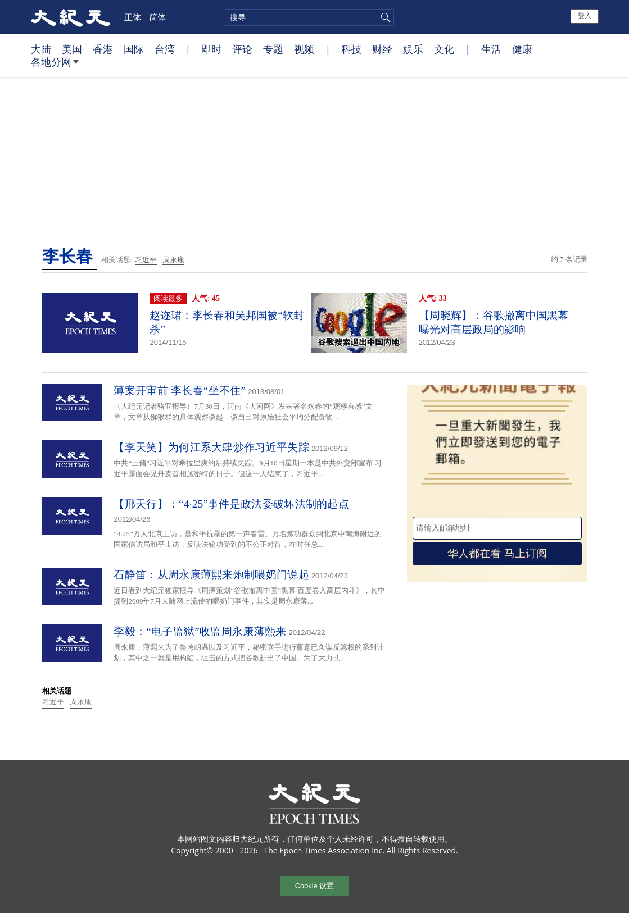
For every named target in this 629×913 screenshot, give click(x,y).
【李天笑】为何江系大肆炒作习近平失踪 (211, 447)
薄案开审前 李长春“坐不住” (180, 390)
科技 (351, 49)
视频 (304, 49)
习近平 (146, 259)
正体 (132, 16)
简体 (157, 16)
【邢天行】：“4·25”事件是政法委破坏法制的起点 (231, 504)
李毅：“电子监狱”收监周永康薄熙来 (200, 631)
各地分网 (55, 66)
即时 (211, 49)
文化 (444, 49)
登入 (584, 16)
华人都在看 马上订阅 (496, 553)
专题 (273, 49)
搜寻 (383, 17)
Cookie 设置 (314, 886)
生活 (491, 49)
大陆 (41, 49)
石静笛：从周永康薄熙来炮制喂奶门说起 (211, 575)
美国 (72, 49)
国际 (134, 49)
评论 (242, 49)
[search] (309, 17)
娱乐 (413, 49)
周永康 (173, 259)
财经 (382, 49)
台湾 (165, 49)
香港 (103, 49)
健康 (522, 49)
